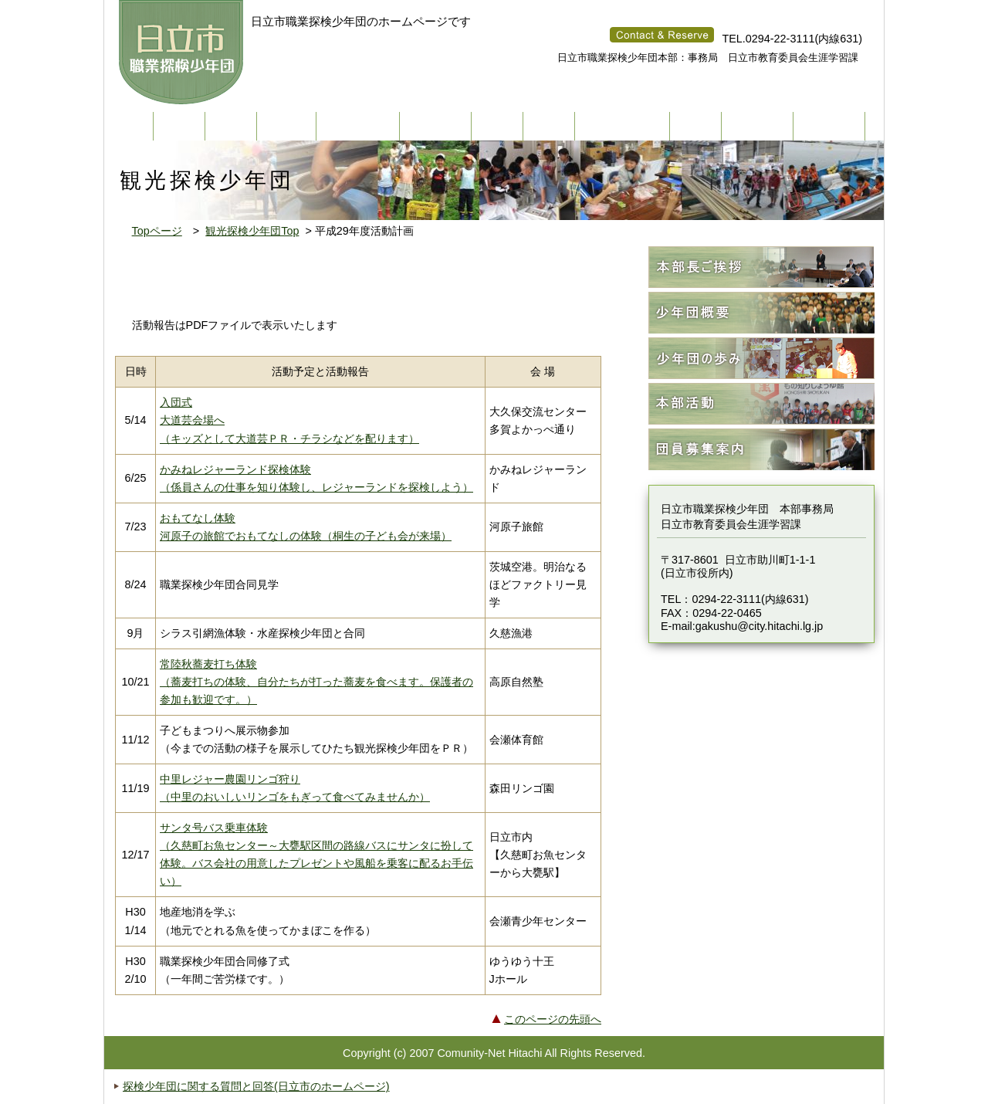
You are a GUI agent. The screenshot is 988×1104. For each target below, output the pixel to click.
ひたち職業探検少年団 (183, 52)
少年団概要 (761, 313)
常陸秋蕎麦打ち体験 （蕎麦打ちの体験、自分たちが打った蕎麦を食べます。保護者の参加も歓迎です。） (316, 682)
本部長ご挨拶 (761, 267)
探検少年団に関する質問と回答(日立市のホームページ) (256, 1086)
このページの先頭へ (552, 1019)
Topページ (157, 231)
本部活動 (761, 404)
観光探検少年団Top (252, 231)
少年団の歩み (761, 358)
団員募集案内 (761, 449)
